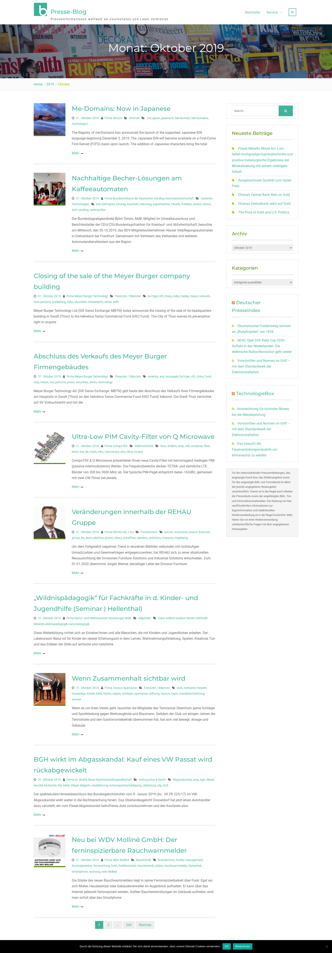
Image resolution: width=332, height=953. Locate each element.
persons (45, 301)
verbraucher (98, 209)
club (179, 687)
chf (161, 295)
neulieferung (100, 784)
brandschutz (166, 859)
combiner (197, 445)
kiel (60, 784)
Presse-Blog (68, 11)
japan (156, 117)
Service (272, 12)
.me (148, 117)
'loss (163, 445)
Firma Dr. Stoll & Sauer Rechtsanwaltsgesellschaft (99, 778)
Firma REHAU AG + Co (119, 531)
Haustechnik (145, 865)
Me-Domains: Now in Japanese (121, 108)
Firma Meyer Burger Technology (87, 295)
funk (114, 865)
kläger (75, 784)
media (185, 295)
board (193, 531)
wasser (76, 698)
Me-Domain (182, 117)
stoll (165, 784)
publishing (59, 301)
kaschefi (132, 203)
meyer (194, 295)
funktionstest (127, 865)
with (116, 301)
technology (105, 381)
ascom (168, 531)
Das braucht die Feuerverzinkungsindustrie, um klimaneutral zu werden (254, 448)
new (36, 301)
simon (207, 203)
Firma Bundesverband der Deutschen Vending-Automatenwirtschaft (149, 197)
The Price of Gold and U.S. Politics (263, 211)
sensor (197, 203)
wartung (94, 870)
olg (159, 784)
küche (107, 692)
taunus (165, 692)
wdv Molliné (109, 870)
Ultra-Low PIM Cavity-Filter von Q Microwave (143, 436)
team (174, 692)
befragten (108, 203)
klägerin (85, 784)
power (109, 537)
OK (227, 946)
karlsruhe (50, 784)
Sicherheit (194, 865)
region (116, 692)
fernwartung (101, 865)
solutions (155, 537)
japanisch (167, 117)
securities (80, 301)
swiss (108, 301)
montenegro (80, 123)
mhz (101, 451)
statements (95, 301)
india (176, 295)
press (70, 381)
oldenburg (149, 784)
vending (83, 209)
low (82, 451)
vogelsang (181, 537)
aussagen (172, 375)
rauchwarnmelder (175, 865)
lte (87, 451)
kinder (91, 692)
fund (208, 375)
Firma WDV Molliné (117, 859)
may (36, 381)
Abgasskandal (182, 778)
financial (204, 531)
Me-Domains (199, 117)
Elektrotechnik (144, 445)
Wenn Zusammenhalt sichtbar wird (128, 677)
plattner (98, 537)
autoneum (181, 531)
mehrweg (145, 203)
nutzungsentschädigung (125, 784)
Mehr (75, 152)
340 (129, 924)
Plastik (175, 203)
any (162, 375)
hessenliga (79, 692)
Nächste (145, 924)
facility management (189, 859)
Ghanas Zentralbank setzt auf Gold (264, 203)
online (159, 865)
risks (70, 301)
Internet (134, 117)
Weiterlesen (242, 946)
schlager (127, 692)
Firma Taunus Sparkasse (121, 687)
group (76, 537)
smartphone (80, 870)
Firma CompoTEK (116, 445)
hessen (201, 687)
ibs (83, 537)
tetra (130, 451)
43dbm (172, 445)
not (52, 381)
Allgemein (144, 617)
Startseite (252, 12)
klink (99, 692)
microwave (112, 451)
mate (93, 451)
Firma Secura (113, 117)
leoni (89, 537)
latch (75, 451)
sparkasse (141, 692)
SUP (74, 209)
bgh (202, 778)
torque (138, 451)
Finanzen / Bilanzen (128, 295)
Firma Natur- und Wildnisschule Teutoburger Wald (98, 617)
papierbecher (161, 203)
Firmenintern (149, 531)
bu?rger (153, 295)
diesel (210, 778)
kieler (66, 784)
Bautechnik (143, 859)
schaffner (129, 537)
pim (122, 451)
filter (207, 445)
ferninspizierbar (82, 865)
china (168, 295)
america (153, 375)
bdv (98, 203)
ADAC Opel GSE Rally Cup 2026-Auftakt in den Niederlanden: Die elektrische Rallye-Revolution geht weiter (262, 345)
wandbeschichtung (192, 692)
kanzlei (38, 784)
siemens (142, 537)
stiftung (154, 692)
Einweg (121, 203)
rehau (118, 537)
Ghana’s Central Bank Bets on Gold (264, 194)
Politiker (186, 203)
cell (187, 445)
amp (181, 445)
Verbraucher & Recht (152, 778)
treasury (167, 537)
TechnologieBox (255, 393)
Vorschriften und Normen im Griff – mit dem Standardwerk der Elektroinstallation (261, 365)
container (190, 687)
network (204, 295)
